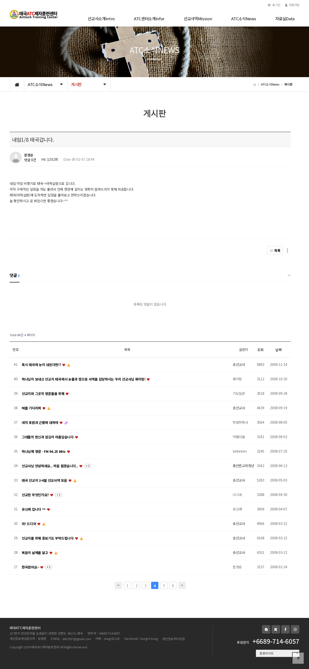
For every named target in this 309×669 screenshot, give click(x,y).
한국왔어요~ (31, 567)
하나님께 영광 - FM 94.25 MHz (44, 451)
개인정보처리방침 (173, 638)
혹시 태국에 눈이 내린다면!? (42, 364)
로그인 (274, 5)
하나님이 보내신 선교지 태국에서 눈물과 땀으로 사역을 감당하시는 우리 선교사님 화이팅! (84, 379)
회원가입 (292, 5)
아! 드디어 (29, 523)
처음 (118, 585)
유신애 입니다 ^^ (34, 509)
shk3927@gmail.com (77, 638)
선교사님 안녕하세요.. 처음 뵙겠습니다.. (50, 465)
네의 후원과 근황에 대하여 (40, 422)
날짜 (278, 349)
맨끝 (182, 585)
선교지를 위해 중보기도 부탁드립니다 (48, 538)
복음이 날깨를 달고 (35, 552)
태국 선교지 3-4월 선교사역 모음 (45, 480)
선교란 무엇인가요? (36, 494)
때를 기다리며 (32, 408)
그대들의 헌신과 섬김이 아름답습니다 (48, 437)
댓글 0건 (30, 160)
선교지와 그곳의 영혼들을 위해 (43, 393)
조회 (260, 349)
